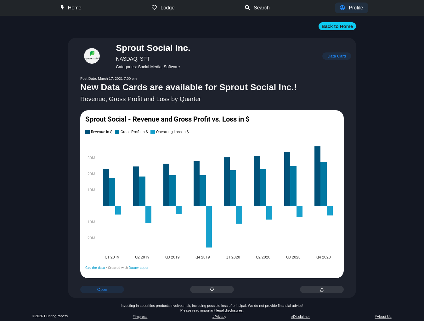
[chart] (212, 193)
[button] (212, 26)
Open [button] (102, 289)
